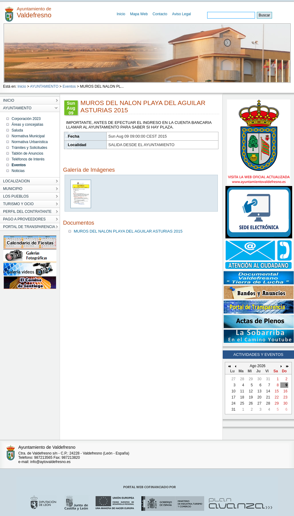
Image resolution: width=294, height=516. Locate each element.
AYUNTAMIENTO (44, 86)
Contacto (160, 14)
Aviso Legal (181, 14)
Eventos (69, 86)
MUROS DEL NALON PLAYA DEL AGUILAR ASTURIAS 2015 (128, 231)
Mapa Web (139, 14)
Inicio (121, 14)
